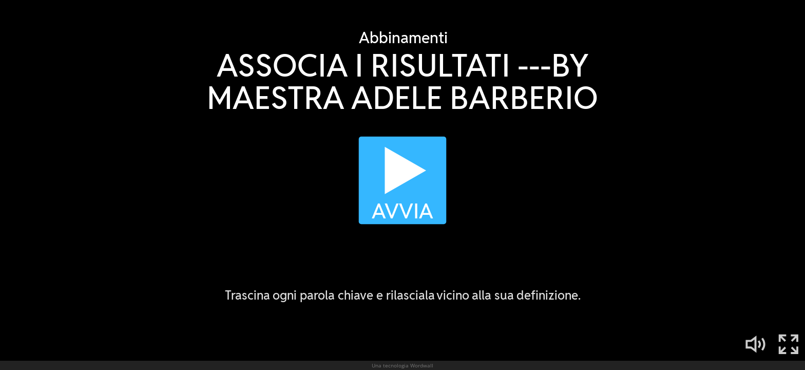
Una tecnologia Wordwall (402, 365)
